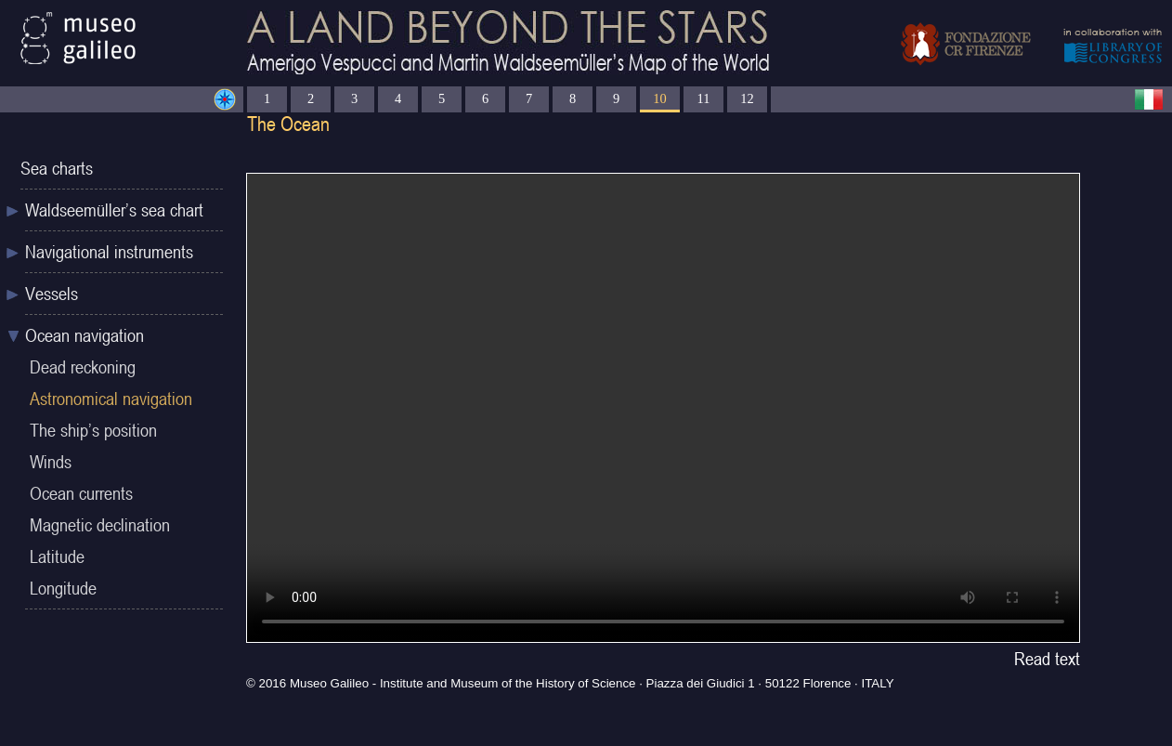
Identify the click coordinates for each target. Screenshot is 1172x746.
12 (746, 98)
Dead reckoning (83, 367)
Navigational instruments (109, 252)
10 (659, 98)
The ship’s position (93, 430)
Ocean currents (81, 493)
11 (703, 98)
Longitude (63, 588)
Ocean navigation (84, 335)
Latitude (57, 556)
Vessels (51, 293)
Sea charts (56, 168)
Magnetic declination (100, 525)
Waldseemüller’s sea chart (114, 210)
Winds (51, 462)
